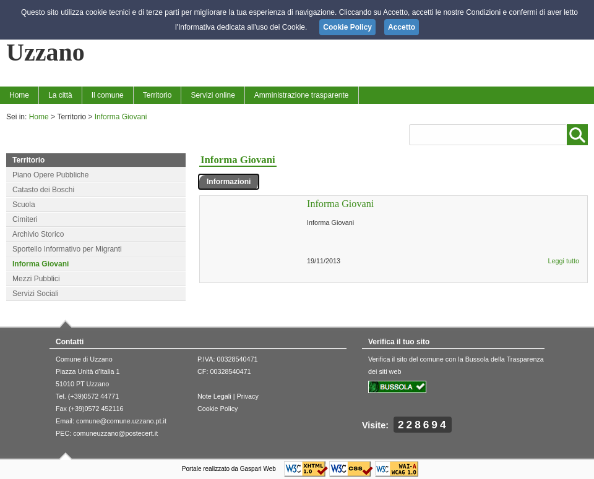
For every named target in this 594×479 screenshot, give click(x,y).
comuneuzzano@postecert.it (115, 433)
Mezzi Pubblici (36, 278)
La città (60, 95)
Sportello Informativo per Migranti (67, 249)
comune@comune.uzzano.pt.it (121, 421)
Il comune (108, 95)
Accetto (401, 27)
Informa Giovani (121, 116)
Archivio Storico (38, 234)
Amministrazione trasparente (301, 95)
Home (19, 95)
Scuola (23, 204)
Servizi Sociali (35, 293)
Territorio (157, 95)
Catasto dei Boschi (43, 189)
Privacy (247, 396)
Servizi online (213, 95)
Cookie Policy (217, 408)
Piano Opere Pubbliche (50, 175)
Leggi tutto (563, 261)
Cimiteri (25, 219)
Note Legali (214, 396)
